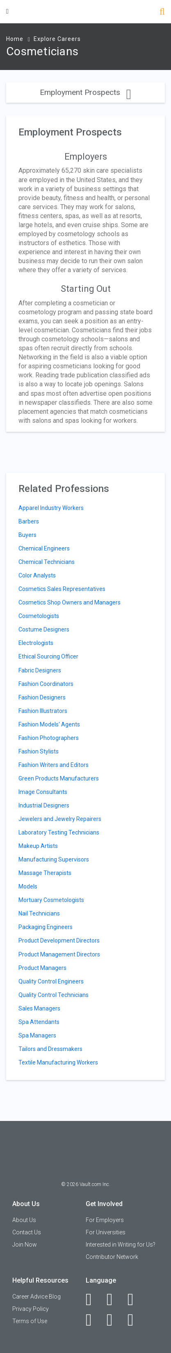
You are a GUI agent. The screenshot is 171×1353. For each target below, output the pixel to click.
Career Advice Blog (36, 1296)
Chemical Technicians (46, 562)
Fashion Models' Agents (49, 724)
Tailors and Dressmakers (50, 1049)
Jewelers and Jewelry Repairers (59, 819)
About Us (24, 1220)
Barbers (28, 521)
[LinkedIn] (114, 1299)
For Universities (105, 1232)
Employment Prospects (85, 92)
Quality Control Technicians (53, 995)
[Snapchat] (135, 1320)
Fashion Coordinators (45, 684)
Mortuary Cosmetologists (51, 900)
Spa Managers (37, 1035)
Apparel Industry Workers (51, 508)
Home (14, 39)
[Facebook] (93, 1299)
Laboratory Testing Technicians (58, 832)
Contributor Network (112, 1257)
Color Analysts (37, 575)
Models (27, 886)
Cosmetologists (38, 616)
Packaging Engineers (45, 927)
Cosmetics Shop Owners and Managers (69, 602)
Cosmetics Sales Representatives (61, 589)
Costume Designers (43, 629)
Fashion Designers (42, 697)
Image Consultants (42, 792)
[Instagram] (93, 1320)
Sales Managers (39, 1008)
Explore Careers (57, 39)
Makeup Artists (38, 846)
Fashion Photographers (48, 738)
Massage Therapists (44, 873)
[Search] (162, 12)
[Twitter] (135, 1299)
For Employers (105, 1220)
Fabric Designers (39, 670)
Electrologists (35, 643)
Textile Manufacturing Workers (58, 1062)
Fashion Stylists (38, 751)
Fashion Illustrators (42, 711)
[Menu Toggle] (7, 11)
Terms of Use (29, 1321)
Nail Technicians (39, 913)
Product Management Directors (59, 954)
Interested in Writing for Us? (120, 1244)
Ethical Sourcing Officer (48, 656)
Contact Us (26, 1232)
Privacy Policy (30, 1309)
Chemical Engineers (44, 548)
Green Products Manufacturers (58, 778)
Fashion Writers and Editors (53, 765)
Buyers (27, 535)
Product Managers (42, 968)
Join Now (24, 1244)
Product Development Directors (59, 940)
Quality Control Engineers (51, 981)
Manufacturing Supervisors (53, 859)
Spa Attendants (38, 1022)
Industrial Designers (43, 805)
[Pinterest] (114, 1320)
